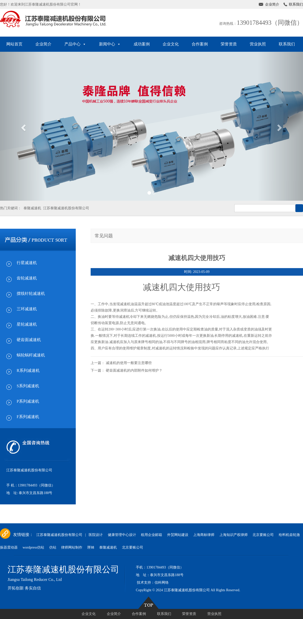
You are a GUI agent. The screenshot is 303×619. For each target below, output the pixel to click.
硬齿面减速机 (29, 340)
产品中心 (75, 44)
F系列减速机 (28, 417)
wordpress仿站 (33, 547)
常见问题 (104, 235)
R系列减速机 (28, 370)
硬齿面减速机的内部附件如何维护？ (134, 370)
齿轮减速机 (27, 278)
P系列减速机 (28, 401)
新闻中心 (110, 44)
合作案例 (200, 44)
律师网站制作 (71, 547)
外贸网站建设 (177, 535)
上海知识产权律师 (233, 535)
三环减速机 (27, 309)
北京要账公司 (263, 535)
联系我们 (296, 4)
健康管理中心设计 (122, 535)
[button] (22, 126)
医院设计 (96, 535)
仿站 (52, 547)
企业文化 (171, 44)
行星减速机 (27, 263)
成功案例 (142, 44)
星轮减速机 (27, 324)
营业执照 (258, 44)
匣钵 (90, 547)
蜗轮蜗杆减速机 (31, 355)
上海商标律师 (203, 535)
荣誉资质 (229, 44)
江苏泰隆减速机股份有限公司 (66, 208)
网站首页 (14, 44)
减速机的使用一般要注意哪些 (129, 363)
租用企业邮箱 (151, 535)
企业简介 (272, 4)
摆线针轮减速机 (31, 293)
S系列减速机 (28, 386)
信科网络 (162, 582)
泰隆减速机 (32, 208)
